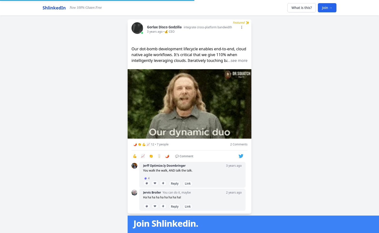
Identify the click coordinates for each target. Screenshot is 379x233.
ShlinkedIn (54, 8)
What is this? (302, 7)
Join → (327, 7)
